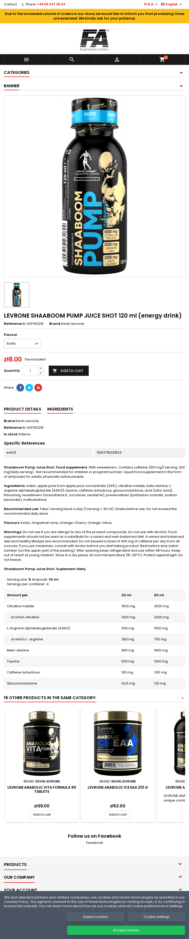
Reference (13, 323)
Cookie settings (157, 922)
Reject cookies (95, 922)
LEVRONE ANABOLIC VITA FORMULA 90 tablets (41, 789)
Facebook (94, 842)
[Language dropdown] (172, 4)
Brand (54, 323)
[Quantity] (30, 371)
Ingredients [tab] (60, 409)
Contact (10, 4)
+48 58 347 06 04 (51, 4)
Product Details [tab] (22, 409)
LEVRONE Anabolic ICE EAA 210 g (118, 787)
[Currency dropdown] (151, 4)
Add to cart (68, 371)
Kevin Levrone (27, 420)
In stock (11, 434)
